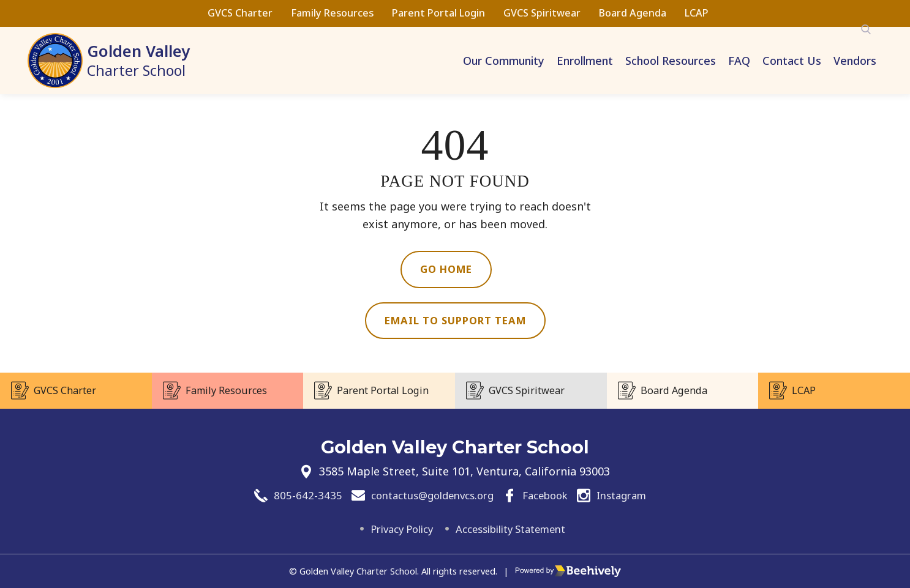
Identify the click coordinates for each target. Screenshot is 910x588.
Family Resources (332, 13)
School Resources (670, 60)
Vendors (854, 60)
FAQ (739, 60)
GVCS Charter (240, 13)
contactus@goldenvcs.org (427, 494)
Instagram (631, 494)
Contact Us (791, 60)
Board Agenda (632, 13)
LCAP (697, 13)
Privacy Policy (393, 528)
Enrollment (585, 60)
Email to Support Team (455, 322)
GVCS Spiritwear (542, 13)
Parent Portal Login (438, 13)
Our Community (503, 60)
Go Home (446, 269)
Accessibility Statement (514, 528)
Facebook (549, 494)
